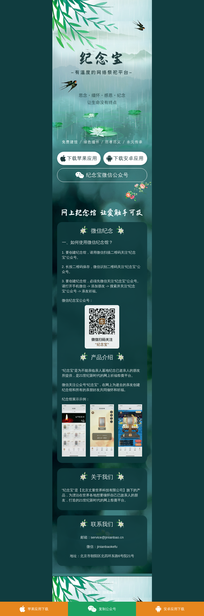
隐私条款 (109, 592)
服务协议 (94, 592)
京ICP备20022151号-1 (102, 583)
